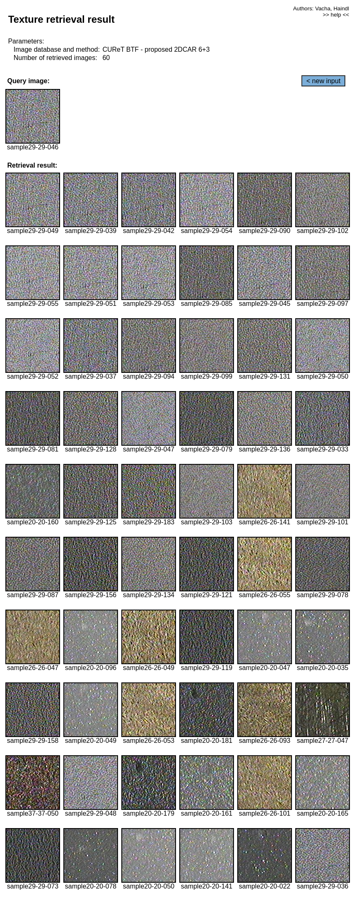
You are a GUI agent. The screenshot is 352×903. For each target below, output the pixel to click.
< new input (323, 80)
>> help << (336, 15)
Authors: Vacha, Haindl (321, 8)
